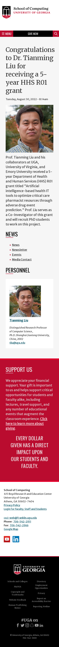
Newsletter (19, 250)
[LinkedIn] (41, 625)
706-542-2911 (22, 521)
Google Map (11, 529)
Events (16, 254)
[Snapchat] (32, 625)
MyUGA (17, 586)
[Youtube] (37, 625)
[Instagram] (27, 625)
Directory (41, 581)
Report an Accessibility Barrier (41, 599)
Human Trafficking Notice (17, 606)
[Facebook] (18, 625)
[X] (22, 625)
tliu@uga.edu (17, 342)
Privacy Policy (12, 505)
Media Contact (22, 259)
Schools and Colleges (18, 581)
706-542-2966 (19, 525)
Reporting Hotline (41, 606)
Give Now (33, 34)
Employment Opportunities (41, 586)
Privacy (41, 593)
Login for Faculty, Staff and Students (25, 509)
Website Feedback (17, 600)
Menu (6, 34)
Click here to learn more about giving (26, 424)
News (16, 245)
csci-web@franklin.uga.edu (20, 517)
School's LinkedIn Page (16, 539)
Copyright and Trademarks (17, 593)
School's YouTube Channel (7, 539)
